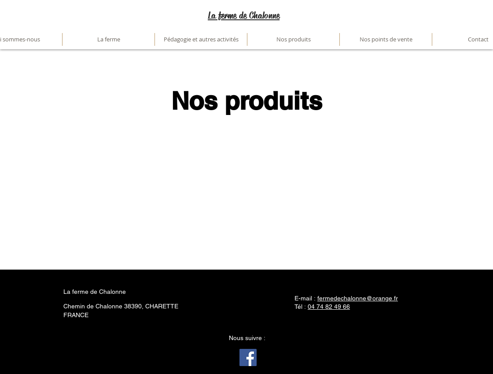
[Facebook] (248, 357)
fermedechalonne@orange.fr (357, 298)
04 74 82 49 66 (329, 306)
